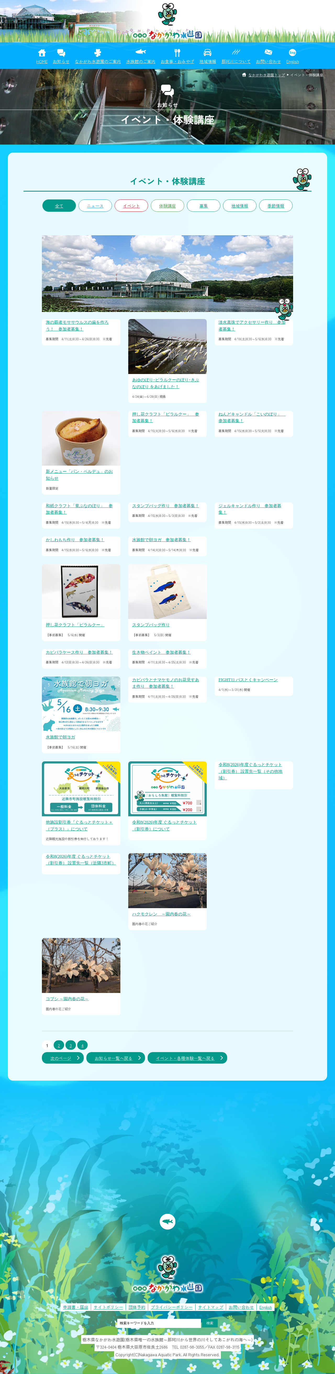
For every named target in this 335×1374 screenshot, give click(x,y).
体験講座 (167, 206)
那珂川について (236, 61)
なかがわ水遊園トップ (266, 74)
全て (59, 206)
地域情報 (207, 61)
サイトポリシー (108, 1307)
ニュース (95, 206)
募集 (203, 206)
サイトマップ (210, 1307)
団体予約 (137, 1307)
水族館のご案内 (140, 61)
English (292, 61)
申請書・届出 (75, 1307)
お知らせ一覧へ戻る (113, 1058)
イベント (131, 206)
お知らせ (61, 61)
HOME (42, 61)
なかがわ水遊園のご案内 (98, 61)
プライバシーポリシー (172, 1307)
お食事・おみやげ (177, 61)
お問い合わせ (268, 61)
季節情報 (275, 206)
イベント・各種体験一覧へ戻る (185, 1058)
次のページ (60, 1058)
